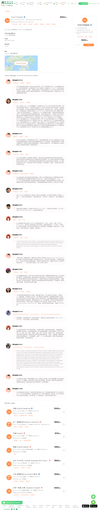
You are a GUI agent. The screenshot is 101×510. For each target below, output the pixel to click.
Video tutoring (35, 506)
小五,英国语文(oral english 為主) (25, 474)
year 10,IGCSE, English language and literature (30, 460)
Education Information (12, 506)
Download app (54, 506)
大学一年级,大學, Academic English (26, 488)
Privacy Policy (60, 506)
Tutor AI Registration (76, 506)
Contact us (48, 506)
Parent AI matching (67, 506)
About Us (5, 506)
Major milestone (28, 506)
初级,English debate (21, 447)
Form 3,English (17, 17)
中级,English (18, 433)
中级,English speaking (21, 408)
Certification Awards (21, 506)
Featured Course (41, 506)
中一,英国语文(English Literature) (26, 422)
